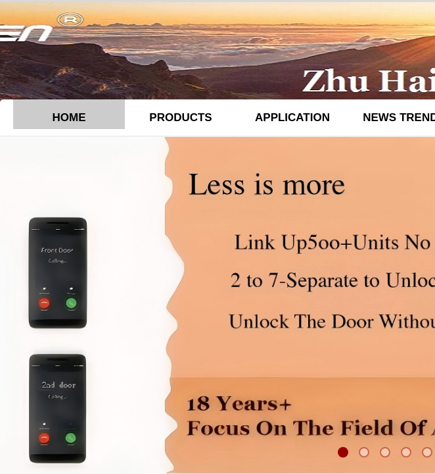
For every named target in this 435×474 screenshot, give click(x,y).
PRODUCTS (180, 117)
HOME (69, 117)
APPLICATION (292, 117)
